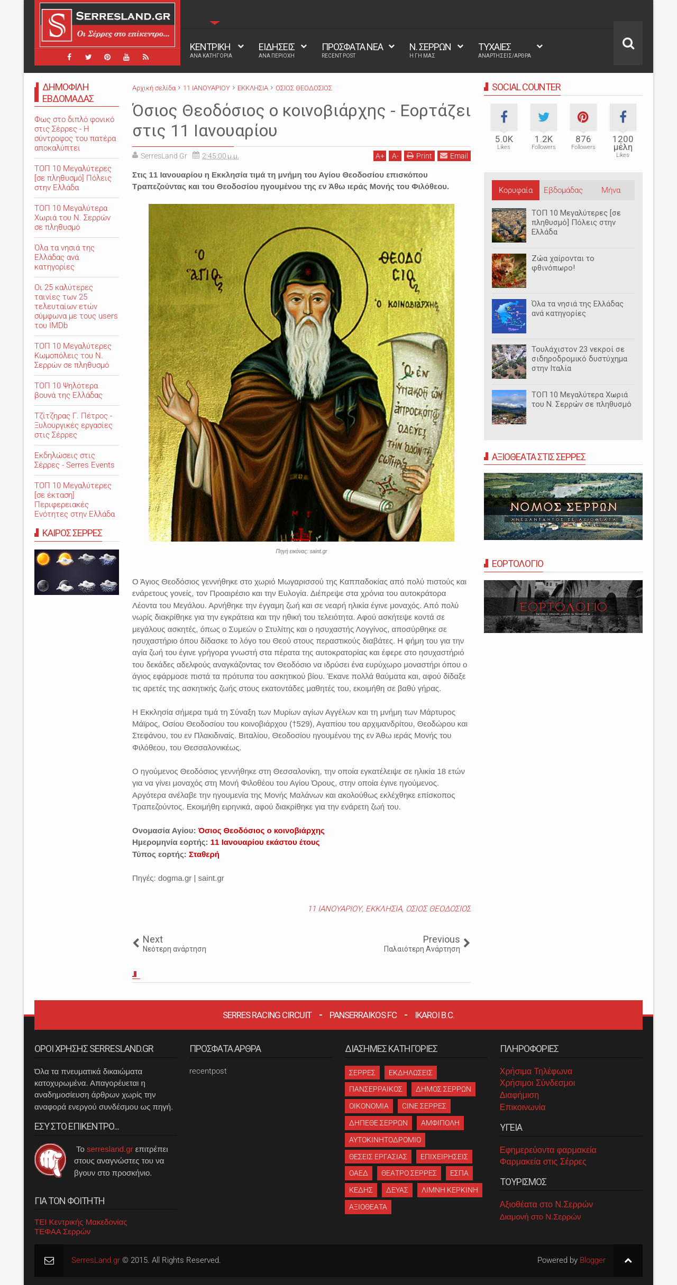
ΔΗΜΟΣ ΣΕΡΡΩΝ (443, 1089)
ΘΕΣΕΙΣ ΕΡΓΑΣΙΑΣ (378, 1156)
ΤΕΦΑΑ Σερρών (62, 1231)
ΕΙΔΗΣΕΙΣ (277, 50)
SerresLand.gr (95, 1260)
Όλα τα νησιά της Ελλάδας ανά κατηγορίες (578, 308)
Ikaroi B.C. (434, 1015)
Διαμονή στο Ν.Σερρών (540, 1216)
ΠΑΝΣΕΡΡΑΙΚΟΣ (375, 1089)
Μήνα (610, 190)
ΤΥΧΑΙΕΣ (504, 50)
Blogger (593, 1260)
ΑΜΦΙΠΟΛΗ (440, 1123)
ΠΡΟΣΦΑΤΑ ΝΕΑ (352, 50)
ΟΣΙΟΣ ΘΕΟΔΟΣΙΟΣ (438, 909)
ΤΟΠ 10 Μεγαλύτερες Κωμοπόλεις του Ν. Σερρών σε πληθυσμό (73, 355)
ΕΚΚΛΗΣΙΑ (383, 909)
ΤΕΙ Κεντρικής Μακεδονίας (80, 1221)
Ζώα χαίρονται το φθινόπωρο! (563, 263)
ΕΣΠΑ (459, 1173)
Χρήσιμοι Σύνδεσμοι (537, 1082)
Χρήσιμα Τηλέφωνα (536, 1071)
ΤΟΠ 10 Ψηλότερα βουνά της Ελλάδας (68, 390)
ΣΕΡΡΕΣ (362, 1072)
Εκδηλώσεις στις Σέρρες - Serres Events (74, 460)
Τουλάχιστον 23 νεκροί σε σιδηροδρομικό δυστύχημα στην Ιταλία (579, 358)
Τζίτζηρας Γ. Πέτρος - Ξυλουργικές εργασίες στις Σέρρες (73, 425)
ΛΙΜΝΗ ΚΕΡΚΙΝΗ (450, 1190)
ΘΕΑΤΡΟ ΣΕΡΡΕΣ (409, 1173)
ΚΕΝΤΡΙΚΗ (211, 50)
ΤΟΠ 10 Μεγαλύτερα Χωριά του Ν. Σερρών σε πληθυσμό (582, 399)
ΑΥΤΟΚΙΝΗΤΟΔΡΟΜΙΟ (385, 1139)
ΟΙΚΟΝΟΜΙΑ (369, 1106)
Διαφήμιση (519, 1095)
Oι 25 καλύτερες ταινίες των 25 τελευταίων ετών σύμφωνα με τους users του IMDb (76, 306)
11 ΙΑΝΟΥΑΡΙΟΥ (334, 909)
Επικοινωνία (523, 1107)
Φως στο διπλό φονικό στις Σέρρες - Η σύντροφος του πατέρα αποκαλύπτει (75, 134)
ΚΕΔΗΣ (361, 1190)
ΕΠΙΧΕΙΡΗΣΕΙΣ (444, 1156)
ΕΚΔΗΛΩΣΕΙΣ (411, 1072)
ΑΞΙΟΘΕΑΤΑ (368, 1207)
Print (419, 156)
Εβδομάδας (563, 190)
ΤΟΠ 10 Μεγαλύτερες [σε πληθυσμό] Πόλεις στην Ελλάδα (576, 222)
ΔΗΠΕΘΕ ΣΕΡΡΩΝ (378, 1123)
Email (454, 156)
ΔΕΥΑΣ (397, 1190)
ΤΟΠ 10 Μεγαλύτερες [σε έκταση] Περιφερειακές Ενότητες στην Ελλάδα (74, 500)
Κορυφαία (516, 190)
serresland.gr (110, 1148)
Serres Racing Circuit (267, 1015)
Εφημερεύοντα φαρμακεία (548, 1150)
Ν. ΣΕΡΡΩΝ (430, 50)
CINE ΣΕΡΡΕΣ (424, 1106)
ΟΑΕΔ (358, 1173)
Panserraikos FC (363, 1015)
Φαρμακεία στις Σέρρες (543, 1161)
